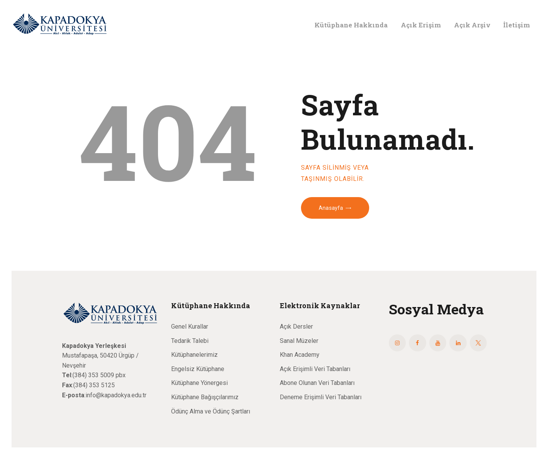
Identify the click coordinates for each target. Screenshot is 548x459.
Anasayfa (331, 208)
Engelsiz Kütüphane (197, 369)
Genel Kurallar (189, 326)
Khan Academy (299, 354)
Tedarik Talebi (189, 340)
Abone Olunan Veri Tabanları (317, 382)
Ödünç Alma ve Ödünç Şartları (210, 411)
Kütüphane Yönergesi (199, 382)
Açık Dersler (296, 326)
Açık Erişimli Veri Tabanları (315, 369)
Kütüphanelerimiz (194, 354)
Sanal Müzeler (299, 340)
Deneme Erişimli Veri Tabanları (320, 397)
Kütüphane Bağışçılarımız (205, 397)
